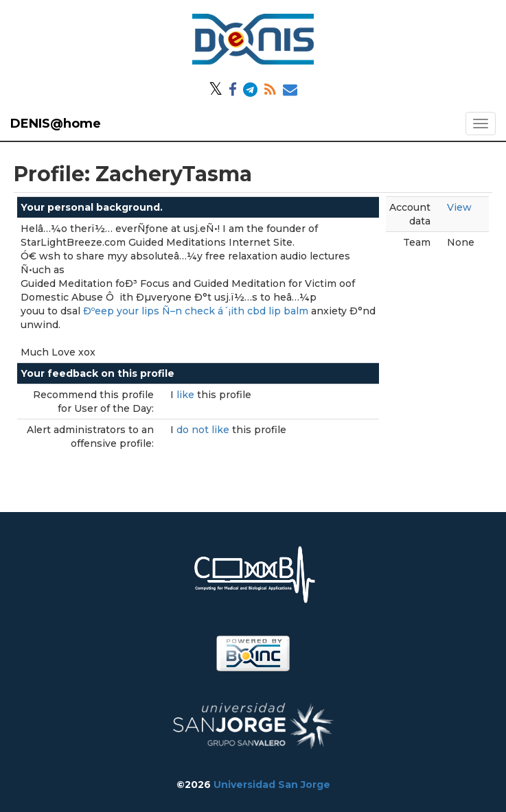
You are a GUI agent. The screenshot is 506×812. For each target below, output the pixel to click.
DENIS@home (55, 123)
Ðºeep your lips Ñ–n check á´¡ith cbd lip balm (195, 311)
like (186, 394)
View (459, 207)
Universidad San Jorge (272, 784)
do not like (204, 430)
